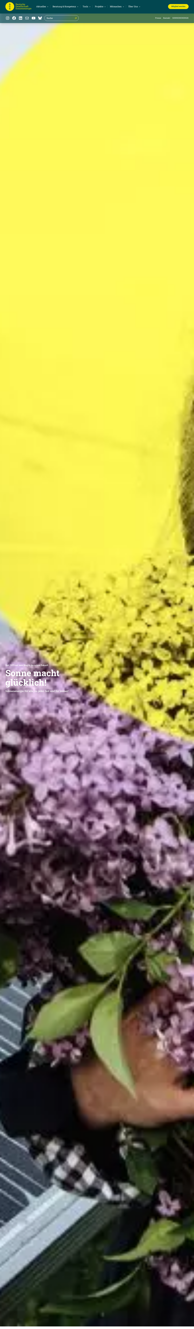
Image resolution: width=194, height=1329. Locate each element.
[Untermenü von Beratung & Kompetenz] (65, 6)
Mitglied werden (178, 6)
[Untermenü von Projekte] (100, 6)
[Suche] (76, 18)
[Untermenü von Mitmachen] (116, 6)
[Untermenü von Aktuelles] (42, 6)
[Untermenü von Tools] (86, 6)
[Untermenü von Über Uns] (134, 6)
